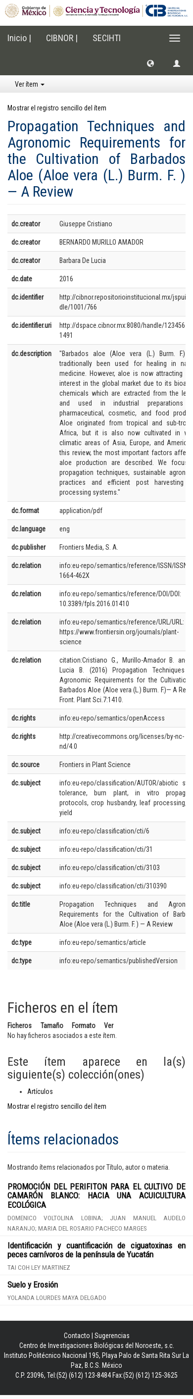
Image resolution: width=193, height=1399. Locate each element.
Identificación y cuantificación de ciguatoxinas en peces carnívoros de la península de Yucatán (96, 1250)
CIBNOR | (62, 38)
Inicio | (19, 38)
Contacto (77, 1336)
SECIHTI (107, 38)
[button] (150, 62)
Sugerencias (112, 1336)
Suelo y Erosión (32, 1285)
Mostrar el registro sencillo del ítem (56, 108)
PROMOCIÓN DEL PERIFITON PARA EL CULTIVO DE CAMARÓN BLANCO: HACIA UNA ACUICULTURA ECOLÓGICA (96, 1196)
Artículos (40, 1091)
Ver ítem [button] (30, 84)
